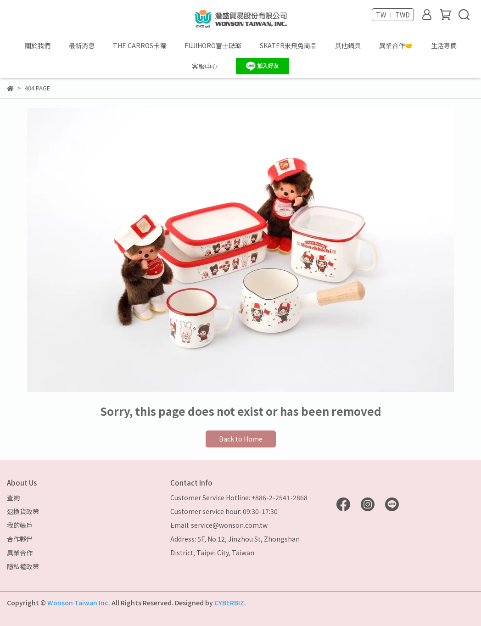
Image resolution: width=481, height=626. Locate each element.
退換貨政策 (23, 511)
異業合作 (20, 552)
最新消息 (82, 45)
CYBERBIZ (229, 602)
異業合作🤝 (396, 45)
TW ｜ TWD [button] (393, 15)
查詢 (13, 497)
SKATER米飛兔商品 (288, 45)
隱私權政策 (23, 566)
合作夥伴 (20, 538)
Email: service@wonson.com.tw (219, 525)
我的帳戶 (20, 525)
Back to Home (241, 438)
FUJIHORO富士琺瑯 (213, 45)
